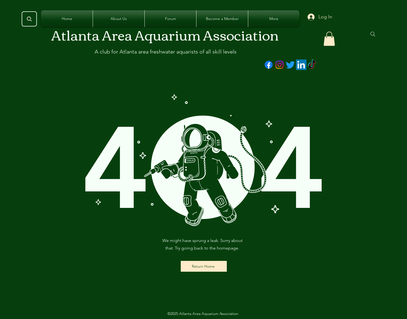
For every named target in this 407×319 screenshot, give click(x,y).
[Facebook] (268, 64)
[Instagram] (279, 64)
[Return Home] (204, 266)
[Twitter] (290, 64)
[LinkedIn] (301, 64)
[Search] (29, 18)
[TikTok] (312, 64)
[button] (329, 39)
